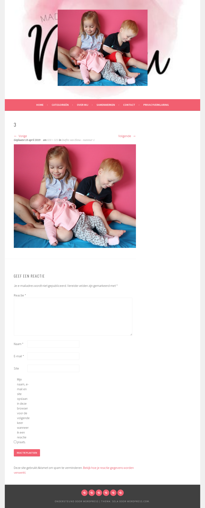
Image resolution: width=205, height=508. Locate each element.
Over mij (82, 105)
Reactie (20, 295)
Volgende (127, 136)
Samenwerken (105, 105)
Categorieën (60, 105)
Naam (18, 344)
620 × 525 (52, 140)
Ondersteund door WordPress (76, 501)
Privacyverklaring (156, 105)
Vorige (20, 136)
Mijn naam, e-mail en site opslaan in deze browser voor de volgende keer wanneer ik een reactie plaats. (23, 410)
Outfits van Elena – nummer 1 (78, 140)
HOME (39, 105)
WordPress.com (138, 501)
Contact (129, 105)
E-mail (19, 356)
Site (16, 368)
